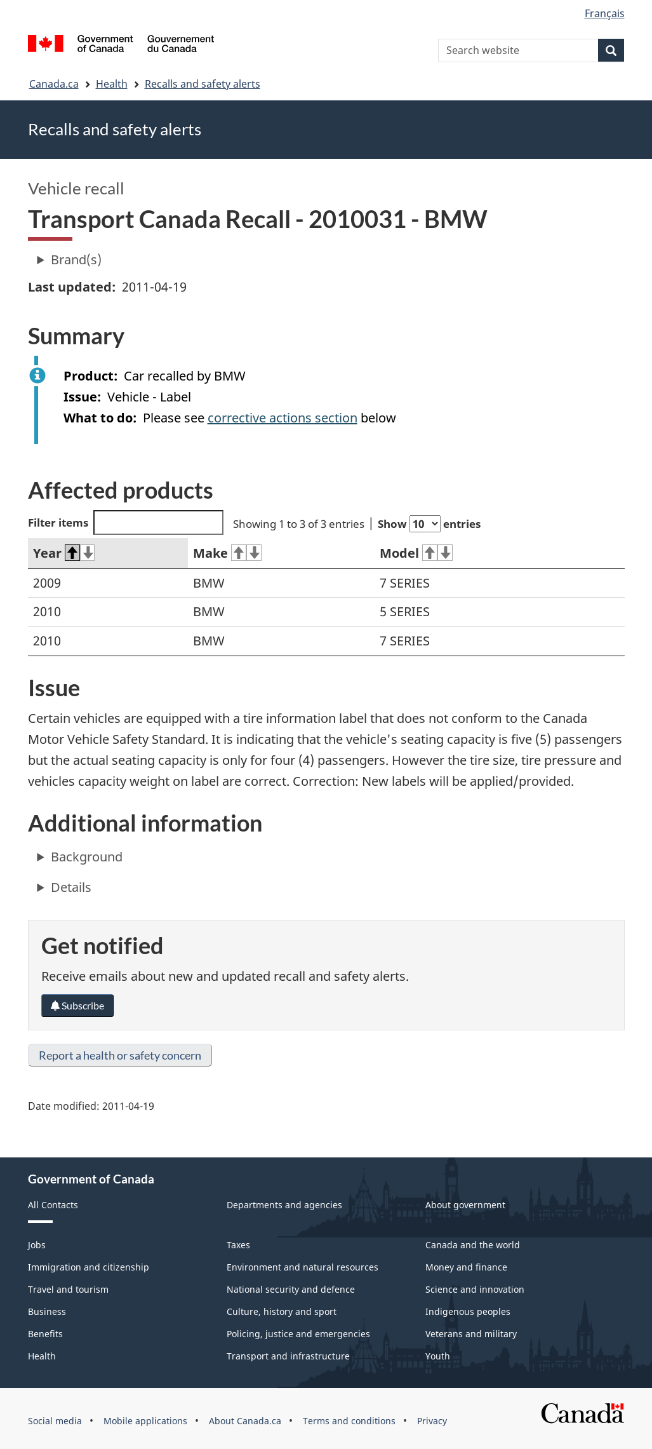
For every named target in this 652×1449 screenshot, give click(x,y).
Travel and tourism (68, 1289)
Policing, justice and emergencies (298, 1334)
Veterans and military (471, 1334)
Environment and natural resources (302, 1267)
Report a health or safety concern (120, 1055)
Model (416, 553)
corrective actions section (282, 417)
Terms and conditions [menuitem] (349, 1421)
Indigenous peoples (467, 1311)
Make (227, 553)
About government (465, 1205)
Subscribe (77, 1005)
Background (87, 856)
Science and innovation (474, 1289)
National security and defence (291, 1289)
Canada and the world (472, 1245)
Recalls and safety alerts (202, 84)
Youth (437, 1356)
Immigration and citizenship (88, 1267)
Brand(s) (76, 259)
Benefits (45, 1334)
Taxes (238, 1245)
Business (47, 1311)
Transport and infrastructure (288, 1356)
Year (64, 553)
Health (112, 84)
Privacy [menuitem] (432, 1421)
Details (71, 887)
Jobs (37, 1245)
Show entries (429, 523)
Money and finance (466, 1267)
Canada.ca (54, 84)
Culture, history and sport (281, 1311)
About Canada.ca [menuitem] (245, 1421)
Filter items (126, 522)
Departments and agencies (284, 1205)
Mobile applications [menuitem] (145, 1421)
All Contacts (53, 1205)
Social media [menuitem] (55, 1421)
